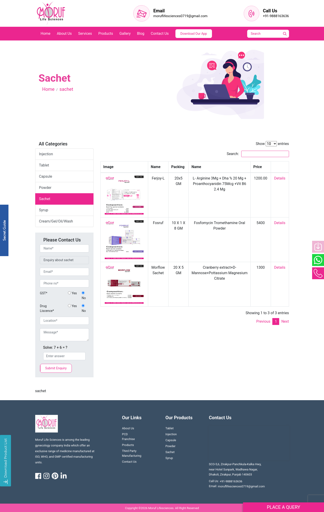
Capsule (171, 442)
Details (279, 178)
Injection (46, 154)
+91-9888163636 (276, 16)
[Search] (271, 33)
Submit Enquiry (56, 368)
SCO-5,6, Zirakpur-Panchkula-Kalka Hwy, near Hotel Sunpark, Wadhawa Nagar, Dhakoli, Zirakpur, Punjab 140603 (235, 471)
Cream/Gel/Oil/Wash (56, 221)
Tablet (170, 430)
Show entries (272, 143)
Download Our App (193, 33)
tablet (44, 165)
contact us (160, 33)
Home (48, 89)
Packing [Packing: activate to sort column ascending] (178, 167)
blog (140, 33)
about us (64, 33)
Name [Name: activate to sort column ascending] (156, 167)
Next (285, 321)
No (84, 295)
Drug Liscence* (47, 308)
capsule (45, 176)
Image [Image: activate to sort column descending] (108, 167)
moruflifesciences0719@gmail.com (180, 16)
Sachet (170, 454)
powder (45, 187)
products (105, 33)
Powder (171, 448)
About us (128, 430)
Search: (258, 154)
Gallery (125, 33)
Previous (263, 321)
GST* (43, 293)
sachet (44, 199)
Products (128, 446)
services (85, 33)
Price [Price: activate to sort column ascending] (257, 167)
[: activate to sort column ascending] (280, 167)
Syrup (169, 459)
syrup (43, 210)
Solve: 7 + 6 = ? (55, 347)
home (46, 33)
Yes (72, 293)
